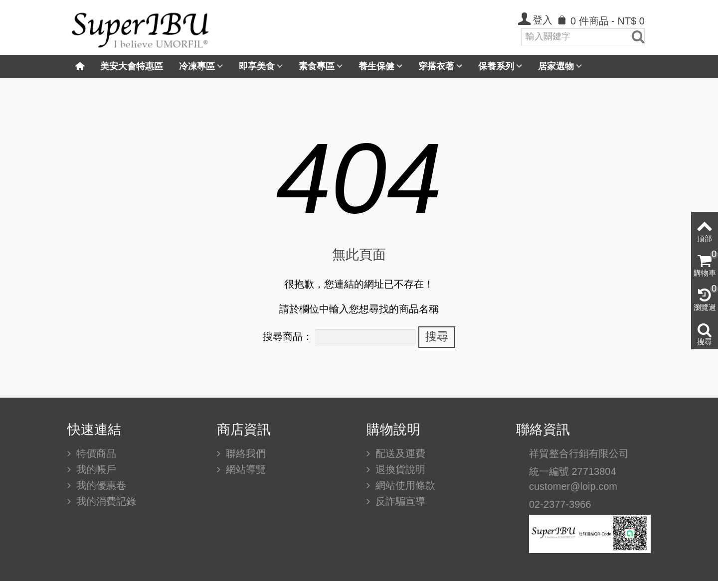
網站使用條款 (403, 485)
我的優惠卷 (99, 485)
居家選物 (556, 66)
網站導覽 (244, 469)
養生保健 (376, 66)
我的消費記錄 (104, 501)
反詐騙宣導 (398, 501)
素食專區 (317, 66)
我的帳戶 (94, 469)
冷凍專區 (197, 66)
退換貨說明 (398, 469)
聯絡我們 (244, 453)
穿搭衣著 (436, 66)
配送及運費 (398, 453)
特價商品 (94, 453)
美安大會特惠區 (131, 66)
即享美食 (257, 66)
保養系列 (496, 66)
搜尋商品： (288, 336)
